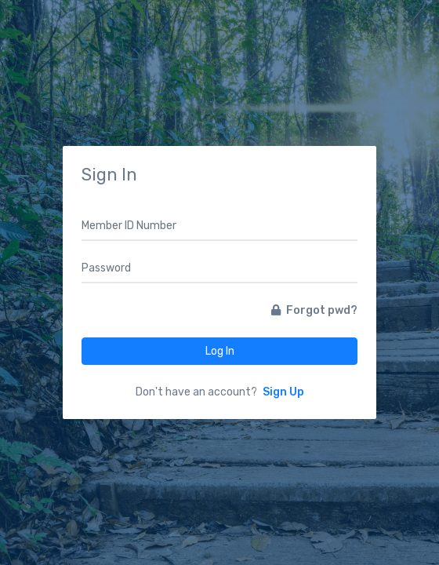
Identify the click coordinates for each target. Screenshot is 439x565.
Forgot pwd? (314, 310)
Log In (219, 351)
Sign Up (283, 392)
